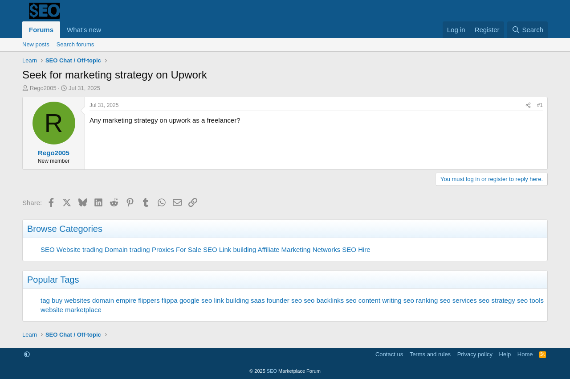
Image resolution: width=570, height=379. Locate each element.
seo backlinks (324, 300)
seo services (458, 300)
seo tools (530, 300)
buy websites (71, 300)
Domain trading (127, 249)
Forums (41, 29)
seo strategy (497, 300)
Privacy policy (475, 354)
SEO (48, 249)
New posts (35, 44)
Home (525, 354)
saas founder (270, 300)
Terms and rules (430, 354)
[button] (108, 29)
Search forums (75, 44)
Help (505, 354)
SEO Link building (229, 249)
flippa (170, 300)
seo (296, 300)
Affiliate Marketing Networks (299, 249)
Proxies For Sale (176, 249)
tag (45, 300)
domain (103, 300)
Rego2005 (43, 88)
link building (231, 300)
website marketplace (71, 309)
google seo (195, 300)
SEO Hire (356, 249)
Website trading (80, 249)
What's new (84, 29)
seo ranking (420, 300)
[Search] (527, 29)
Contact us (389, 354)
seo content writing (374, 300)
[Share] (528, 105)
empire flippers (137, 300)
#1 (540, 105)
